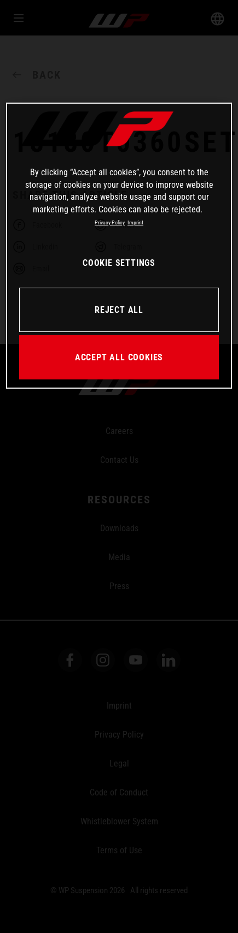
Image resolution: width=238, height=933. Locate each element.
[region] (119, 246)
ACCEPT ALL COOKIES (119, 357)
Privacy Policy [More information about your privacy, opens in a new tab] (110, 222)
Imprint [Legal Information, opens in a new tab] (135, 222)
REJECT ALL (119, 310)
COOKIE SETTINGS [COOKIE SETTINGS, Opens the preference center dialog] (119, 263)
